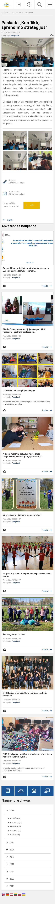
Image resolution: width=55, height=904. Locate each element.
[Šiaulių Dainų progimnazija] (7, 4)
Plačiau (45, 286)
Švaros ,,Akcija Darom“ (14, 634)
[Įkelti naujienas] (19, 4)
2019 (12, 886)
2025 (12, 842)
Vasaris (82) (15, 831)
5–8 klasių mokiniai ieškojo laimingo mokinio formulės (25, 694)
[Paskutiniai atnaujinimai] (29, 4)
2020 (12, 879)
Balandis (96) (16, 823)
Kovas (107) (15, 827)
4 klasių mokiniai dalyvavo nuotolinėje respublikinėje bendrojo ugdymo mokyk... (23, 455)
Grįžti (9, 220)
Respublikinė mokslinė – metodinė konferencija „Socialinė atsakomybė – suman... (26, 269)
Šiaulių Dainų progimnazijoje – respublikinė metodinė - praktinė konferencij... (24, 330)
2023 (12, 857)
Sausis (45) (15, 835)
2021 (12, 871)
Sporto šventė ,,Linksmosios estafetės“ (22, 515)
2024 (12, 850)
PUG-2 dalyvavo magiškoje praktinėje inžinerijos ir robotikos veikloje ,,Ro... (27, 755)
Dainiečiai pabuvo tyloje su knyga (19, 390)
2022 (12, 864)
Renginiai (29, 12)
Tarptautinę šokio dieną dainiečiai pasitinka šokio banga (27, 574)
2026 (12, 810)
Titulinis (4, 12)
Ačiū (30, 205)
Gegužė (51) (15, 818)
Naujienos (16, 12)
